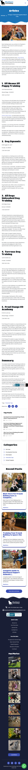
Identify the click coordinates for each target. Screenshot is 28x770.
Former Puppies (9, 460)
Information (8, 455)
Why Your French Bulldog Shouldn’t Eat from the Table (13, 433)
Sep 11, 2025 (8, 435)
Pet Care (7, 449)
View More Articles (14, 591)
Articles (3, 15)
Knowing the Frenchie (10, 452)
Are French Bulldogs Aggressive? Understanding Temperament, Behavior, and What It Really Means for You (13, 425)
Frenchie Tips (9, 457)
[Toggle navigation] (25, 3)
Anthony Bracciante (6, 115)
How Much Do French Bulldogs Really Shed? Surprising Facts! (14, 417)
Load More (14, 754)
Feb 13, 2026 (8, 420)
